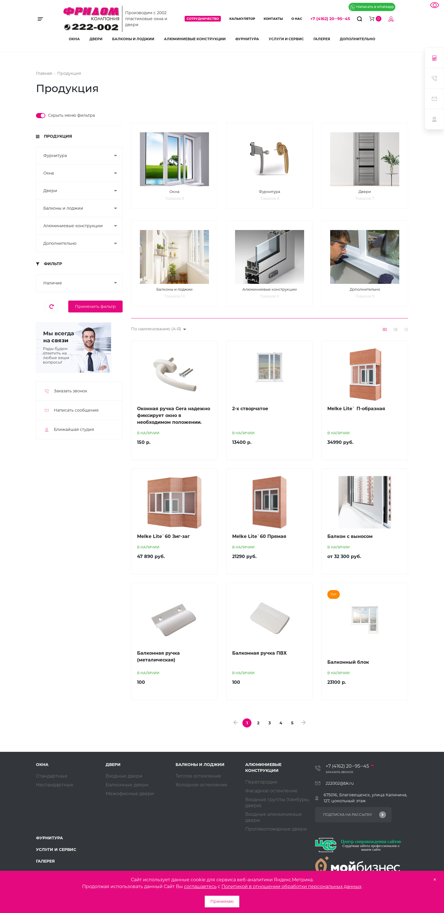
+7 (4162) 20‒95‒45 (330, 18)
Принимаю (222, 901)
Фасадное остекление (271, 792)
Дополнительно (357, 39)
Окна (74, 39)
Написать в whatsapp (372, 7)
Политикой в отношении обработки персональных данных (291, 886)
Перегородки (261, 783)
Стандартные (51, 777)
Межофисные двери (130, 795)
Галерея (321, 39)
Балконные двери (127, 786)
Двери (96, 39)
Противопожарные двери (276, 830)
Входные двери (124, 777)
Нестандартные (54, 786)
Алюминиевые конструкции (195, 39)
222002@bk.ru (340, 785)
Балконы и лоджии (133, 39)
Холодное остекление (201, 786)
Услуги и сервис (286, 39)
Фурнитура (247, 39)
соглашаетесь (200, 886)
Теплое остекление (198, 777)
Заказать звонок (339, 773)
